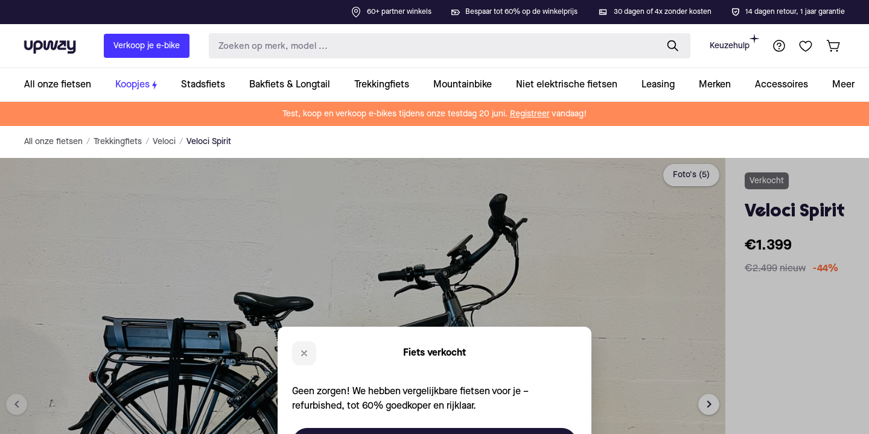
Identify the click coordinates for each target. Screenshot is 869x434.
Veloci (164, 141)
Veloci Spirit (208, 141)
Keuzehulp (734, 42)
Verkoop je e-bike (146, 46)
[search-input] (430, 46)
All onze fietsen (53, 141)
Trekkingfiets (118, 141)
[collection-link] (63, 84)
